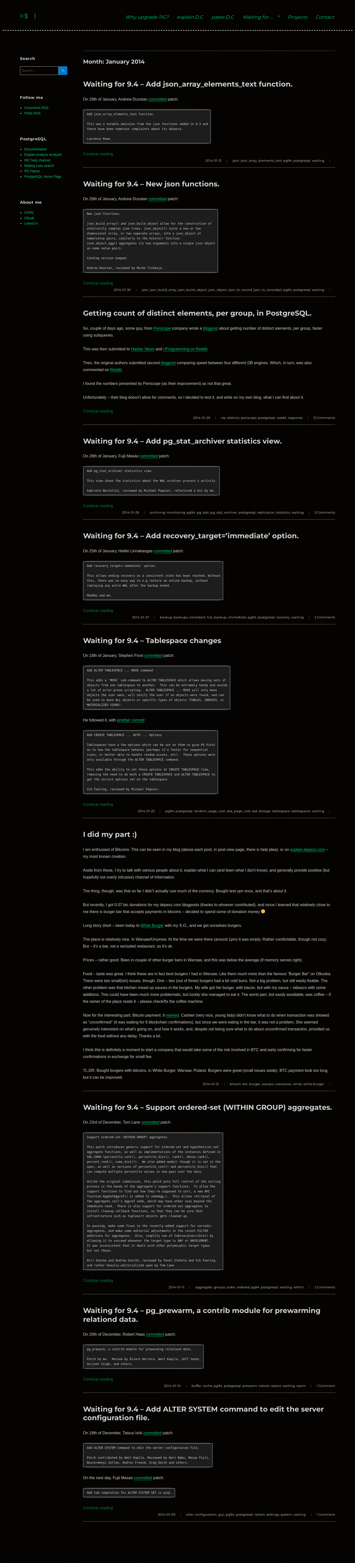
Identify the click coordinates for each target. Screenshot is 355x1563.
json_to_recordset (267, 290)
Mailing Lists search (39, 166)
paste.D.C (223, 17)
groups (219, 1287)
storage (264, 811)
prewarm (249, 1386)
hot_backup (217, 617)
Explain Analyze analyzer (43, 155)
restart (276, 1386)
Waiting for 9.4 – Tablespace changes (152, 640)
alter (190, 1514)
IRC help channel (37, 160)
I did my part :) (110, 834)
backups (181, 617)
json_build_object (192, 290)
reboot (264, 1386)
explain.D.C (190, 17)
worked (172, 1015)
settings (272, 1514)
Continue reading (98, 154)
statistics (283, 512)
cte (223, 418)
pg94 (287, 160)
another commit (130, 720)
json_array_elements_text (261, 160)
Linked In (31, 223)
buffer (196, 1386)
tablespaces (300, 811)
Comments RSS (36, 108)
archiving (157, 512)
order (231, 1287)
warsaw (268, 1084)
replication (266, 512)
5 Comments (325, 512)
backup (166, 617)
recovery (283, 617)
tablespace (281, 811)
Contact (324, 17)
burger (254, 1084)
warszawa (283, 1084)
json (235, 160)
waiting (318, 160)
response (295, 418)
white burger (313, 1084)
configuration (206, 1514)
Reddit (116, 370)
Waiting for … (257, 17)
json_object (217, 290)
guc (221, 1514)
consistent (197, 617)
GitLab (29, 218)
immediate (237, 617)
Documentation (35, 149)
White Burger (152, 925)
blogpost (210, 328)
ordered (243, 1287)
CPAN (28, 213)
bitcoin (235, 1084)
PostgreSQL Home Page (42, 177)
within (298, 1287)
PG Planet (32, 171)
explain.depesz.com (307, 849)
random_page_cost (209, 811)
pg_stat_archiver (223, 512)
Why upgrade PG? (147, 17)
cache (207, 1386)
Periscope (162, 328)
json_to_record (240, 290)
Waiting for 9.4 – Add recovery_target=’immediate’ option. (191, 535)
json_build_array (163, 290)
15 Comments (324, 418)
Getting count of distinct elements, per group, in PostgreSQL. (197, 313)
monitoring (176, 512)
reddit (281, 418)
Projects (297, 17)
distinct (233, 418)
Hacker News (142, 349)
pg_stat (203, 512)
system (286, 1514)
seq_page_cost (238, 811)
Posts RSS (32, 113)
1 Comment (326, 1386)
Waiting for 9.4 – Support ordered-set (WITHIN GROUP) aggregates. (207, 1107)
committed (157, 99)
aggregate (203, 1287)
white (297, 1084)
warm (301, 1386)
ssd (254, 811)
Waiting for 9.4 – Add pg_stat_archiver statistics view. (182, 441)
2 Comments (325, 617)
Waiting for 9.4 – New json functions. (151, 184)
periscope (249, 418)
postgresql (301, 160)
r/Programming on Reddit (185, 349)
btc (245, 1084)
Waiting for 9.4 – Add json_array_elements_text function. (188, 84)
